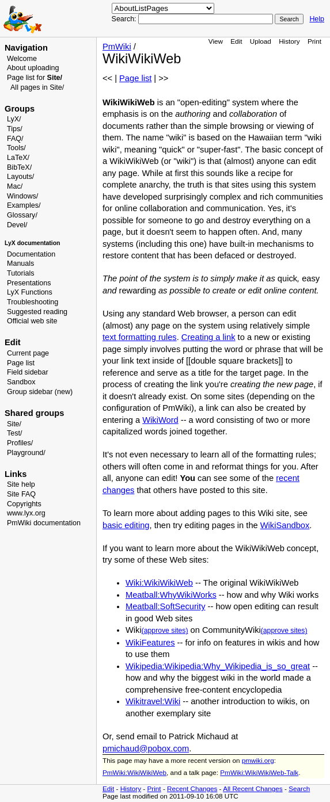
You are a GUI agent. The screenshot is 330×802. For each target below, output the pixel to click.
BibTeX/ (19, 167)
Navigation (26, 47)
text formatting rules (140, 337)
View (215, 41)
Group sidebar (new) (40, 392)
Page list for (34, 78)
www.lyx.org (26, 513)
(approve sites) (165, 631)
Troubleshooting (32, 302)
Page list (21, 363)
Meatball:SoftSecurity (165, 606)
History (289, 41)
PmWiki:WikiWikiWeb (134, 772)
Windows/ (22, 196)
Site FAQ (21, 494)
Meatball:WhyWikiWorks (171, 594)
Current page (28, 353)
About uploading (33, 68)
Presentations (29, 283)
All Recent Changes (253, 788)
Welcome (22, 59)
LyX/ (14, 119)
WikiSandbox (285, 525)
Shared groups (34, 413)
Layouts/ (20, 177)
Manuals (20, 263)
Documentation (31, 254)
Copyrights (24, 504)
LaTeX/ (18, 158)
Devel (16, 225)
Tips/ (14, 129)
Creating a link (208, 337)
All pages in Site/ (37, 87)
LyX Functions (29, 292)
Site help (21, 484)
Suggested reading (37, 312)
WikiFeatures (150, 642)
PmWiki (117, 46)
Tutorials (21, 273)
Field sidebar (27, 372)
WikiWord (160, 420)
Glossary (21, 215)
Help (316, 19)
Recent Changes (192, 788)
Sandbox (21, 382)
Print (314, 41)
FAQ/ (15, 139)
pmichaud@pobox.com (146, 748)
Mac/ (14, 186)
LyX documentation (32, 243)
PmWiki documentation (44, 523)
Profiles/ (20, 443)
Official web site (32, 321)
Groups (20, 108)
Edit (236, 41)
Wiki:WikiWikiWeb (159, 582)
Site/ (14, 424)
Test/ (14, 433)
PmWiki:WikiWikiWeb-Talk (259, 772)
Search (299, 788)
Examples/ (23, 205)
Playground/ (26, 453)
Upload (260, 41)
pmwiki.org (258, 760)
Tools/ (16, 148)
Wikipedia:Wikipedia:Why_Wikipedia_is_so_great (218, 666)
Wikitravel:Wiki (153, 701)
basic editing (126, 525)
